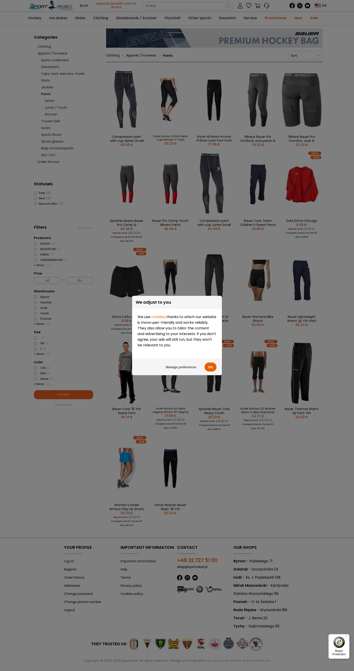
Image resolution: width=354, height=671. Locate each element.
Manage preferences (181, 348)
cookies (158, 297)
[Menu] (346, 637)
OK (210, 348)
